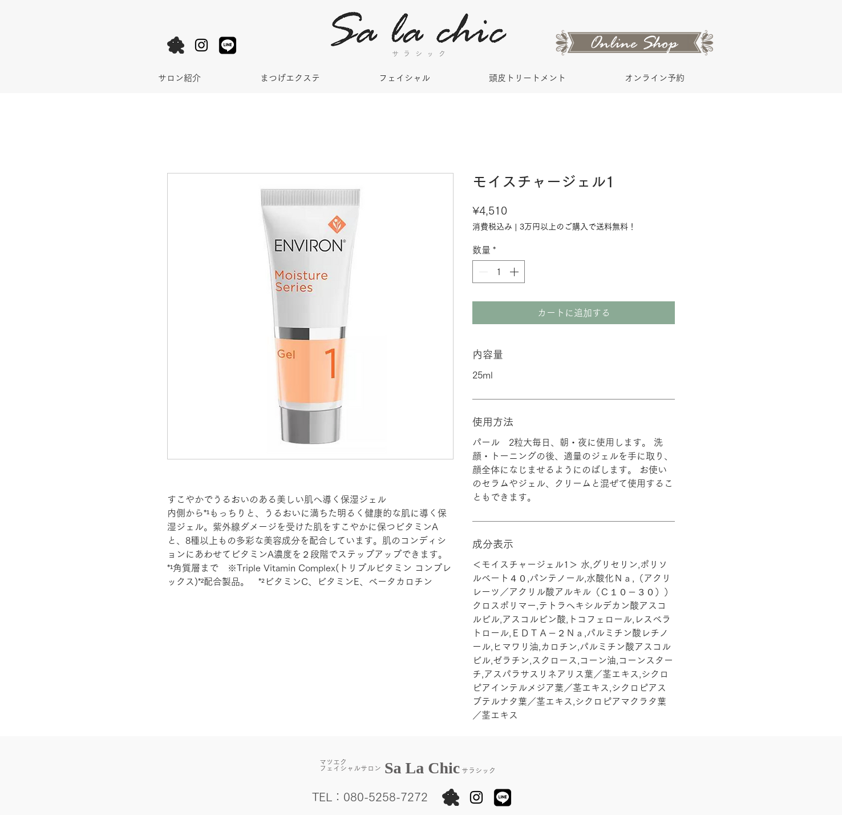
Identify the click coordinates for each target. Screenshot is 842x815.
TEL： (327, 796)
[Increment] (515, 272)
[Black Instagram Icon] (201, 45)
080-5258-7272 (385, 796)
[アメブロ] (175, 45)
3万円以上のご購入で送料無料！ (578, 227)
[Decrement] (482, 272)
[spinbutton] (498, 272)
